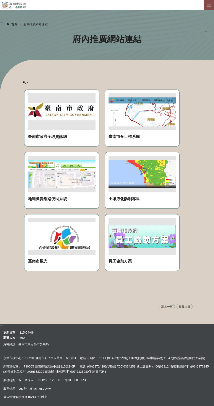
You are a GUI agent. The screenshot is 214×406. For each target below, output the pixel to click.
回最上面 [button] (184, 306)
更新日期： (10, 332)
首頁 (14, 24)
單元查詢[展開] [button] (25, 82)
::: (205, 32)
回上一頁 (167, 306)
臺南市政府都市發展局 (107, 5)
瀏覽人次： (10, 337)
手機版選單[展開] (209, 5)
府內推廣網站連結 (35, 24)
